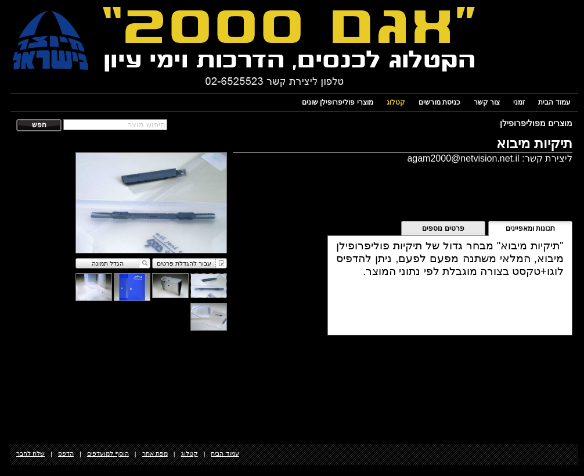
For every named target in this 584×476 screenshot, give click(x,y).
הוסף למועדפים (108, 453)
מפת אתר (155, 453)
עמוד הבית (554, 102)
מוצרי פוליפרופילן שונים (337, 102)
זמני (519, 102)
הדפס (66, 453)
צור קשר (487, 102)
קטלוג (396, 102)
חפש (39, 125)
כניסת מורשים (439, 102)
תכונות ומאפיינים (530, 228)
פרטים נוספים (443, 228)
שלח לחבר (30, 453)
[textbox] (115, 124)
